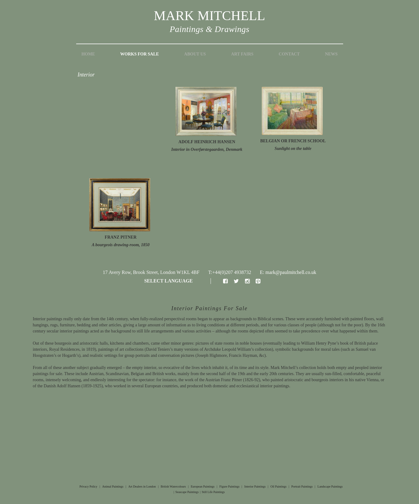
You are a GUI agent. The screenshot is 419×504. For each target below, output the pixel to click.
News (331, 54)
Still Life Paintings (213, 492)
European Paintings (203, 486)
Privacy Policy (89, 486)
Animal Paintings (112, 486)
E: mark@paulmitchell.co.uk (288, 272)
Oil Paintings (279, 486)
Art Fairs (242, 54)
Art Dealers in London (142, 486)
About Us (195, 54)
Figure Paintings (229, 486)
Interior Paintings (255, 486)
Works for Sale (139, 54)
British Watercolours (173, 486)
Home (88, 54)
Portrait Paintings (302, 486)
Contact (289, 54)
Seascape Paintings (187, 492)
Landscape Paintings (330, 486)
